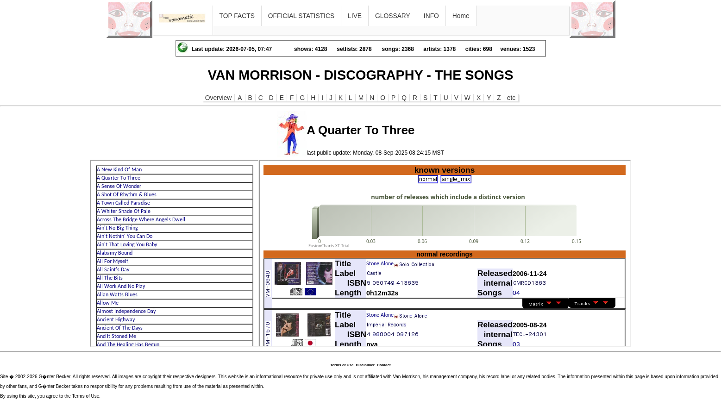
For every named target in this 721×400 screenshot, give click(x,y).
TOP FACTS (237, 15)
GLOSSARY (392, 15)
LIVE (355, 15)
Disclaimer (365, 365)
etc (511, 97)
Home (461, 15)
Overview (218, 97)
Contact (384, 365)
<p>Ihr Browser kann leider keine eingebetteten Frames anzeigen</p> (174, 253)
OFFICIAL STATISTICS (301, 15)
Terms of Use (341, 365)
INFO (431, 15)
